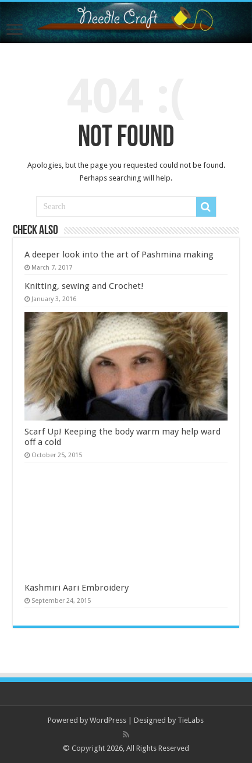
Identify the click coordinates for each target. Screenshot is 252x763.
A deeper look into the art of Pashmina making (119, 254)
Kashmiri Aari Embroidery (76, 587)
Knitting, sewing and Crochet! (84, 286)
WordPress (108, 720)
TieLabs (191, 720)
